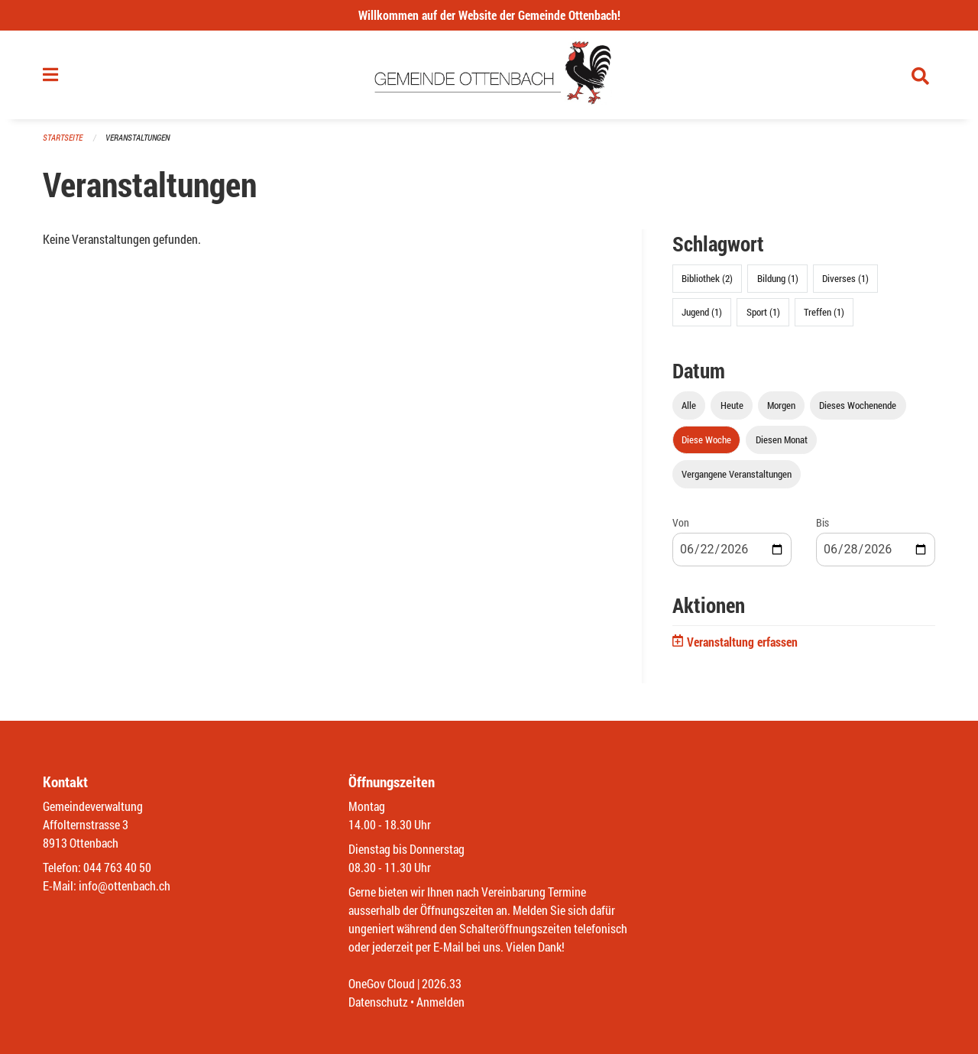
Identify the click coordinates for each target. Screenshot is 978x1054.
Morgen (781, 405)
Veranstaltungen (137, 137)
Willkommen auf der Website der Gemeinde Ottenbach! (489, 15)
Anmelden (440, 1002)
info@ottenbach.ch (124, 885)
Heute (732, 405)
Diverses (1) (845, 278)
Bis (822, 522)
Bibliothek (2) (707, 278)
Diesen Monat (782, 439)
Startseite (63, 137)
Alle (689, 405)
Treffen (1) (824, 312)
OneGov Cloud (381, 983)
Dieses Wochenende (857, 405)
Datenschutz (378, 1002)
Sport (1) (763, 312)
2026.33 (441, 983)
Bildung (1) (777, 278)
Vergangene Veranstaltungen (737, 474)
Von (680, 522)
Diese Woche (706, 439)
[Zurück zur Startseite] (489, 75)
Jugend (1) (702, 312)
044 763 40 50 (117, 867)
